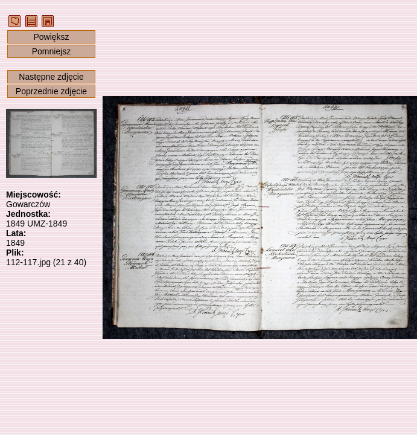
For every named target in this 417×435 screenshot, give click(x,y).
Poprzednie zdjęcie (51, 91)
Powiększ (51, 37)
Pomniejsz (51, 51)
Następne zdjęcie (51, 77)
